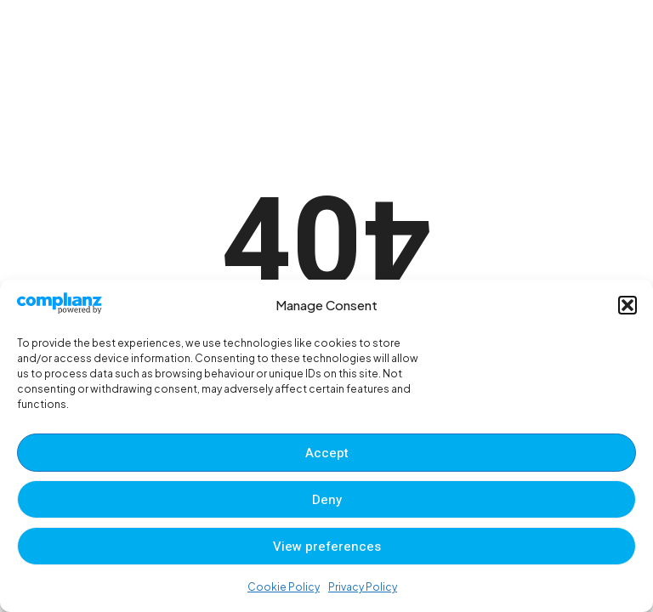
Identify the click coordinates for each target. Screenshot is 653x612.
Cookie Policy (283, 587)
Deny (327, 499)
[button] (627, 305)
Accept (327, 453)
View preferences (327, 546)
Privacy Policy (362, 587)
